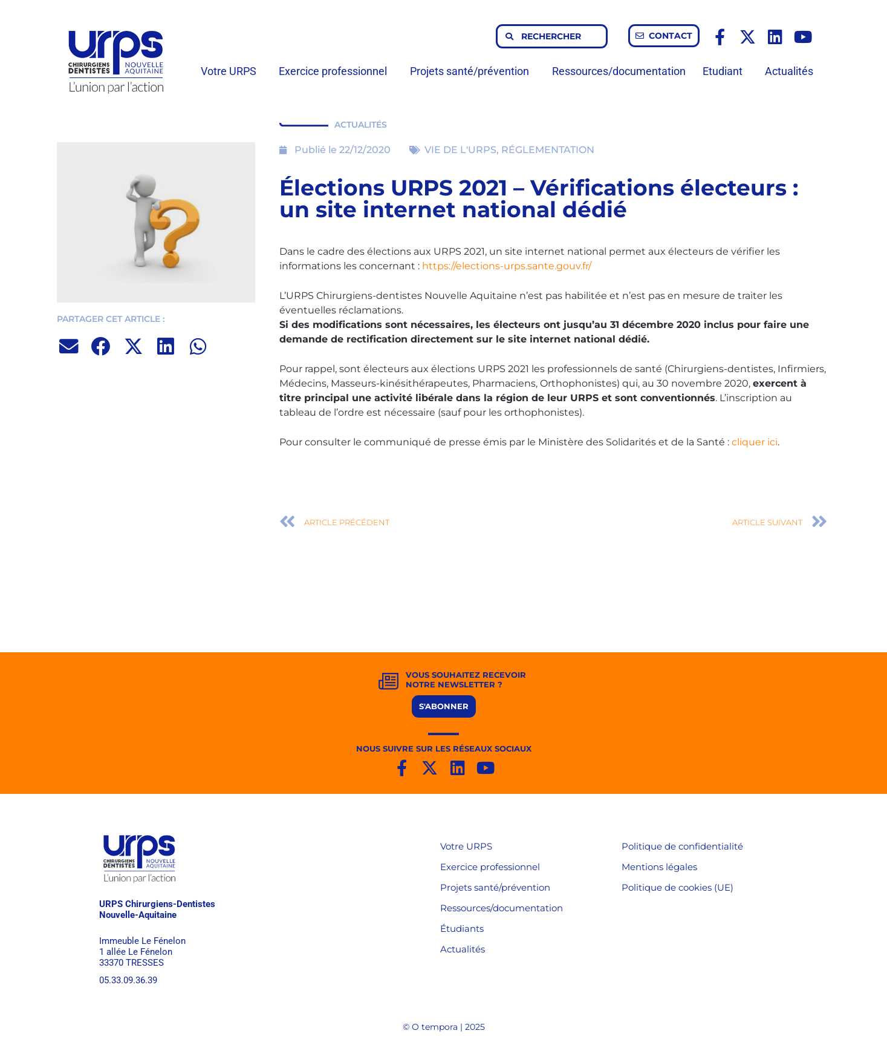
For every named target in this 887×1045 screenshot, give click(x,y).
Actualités (789, 71)
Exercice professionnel (336, 71)
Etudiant (726, 71)
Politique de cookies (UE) (677, 887)
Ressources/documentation (619, 71)
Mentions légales (659, 867)
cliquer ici (755, 442)
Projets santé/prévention (472, 71)
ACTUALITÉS (360, 124)
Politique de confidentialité (682, 846)
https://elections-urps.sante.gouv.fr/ (506, 266)
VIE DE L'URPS (460, 150)
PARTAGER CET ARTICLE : (110, 318)
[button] (69, 347)
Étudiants (462, 928)
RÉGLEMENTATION (547, 150)
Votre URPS (231, 71)
